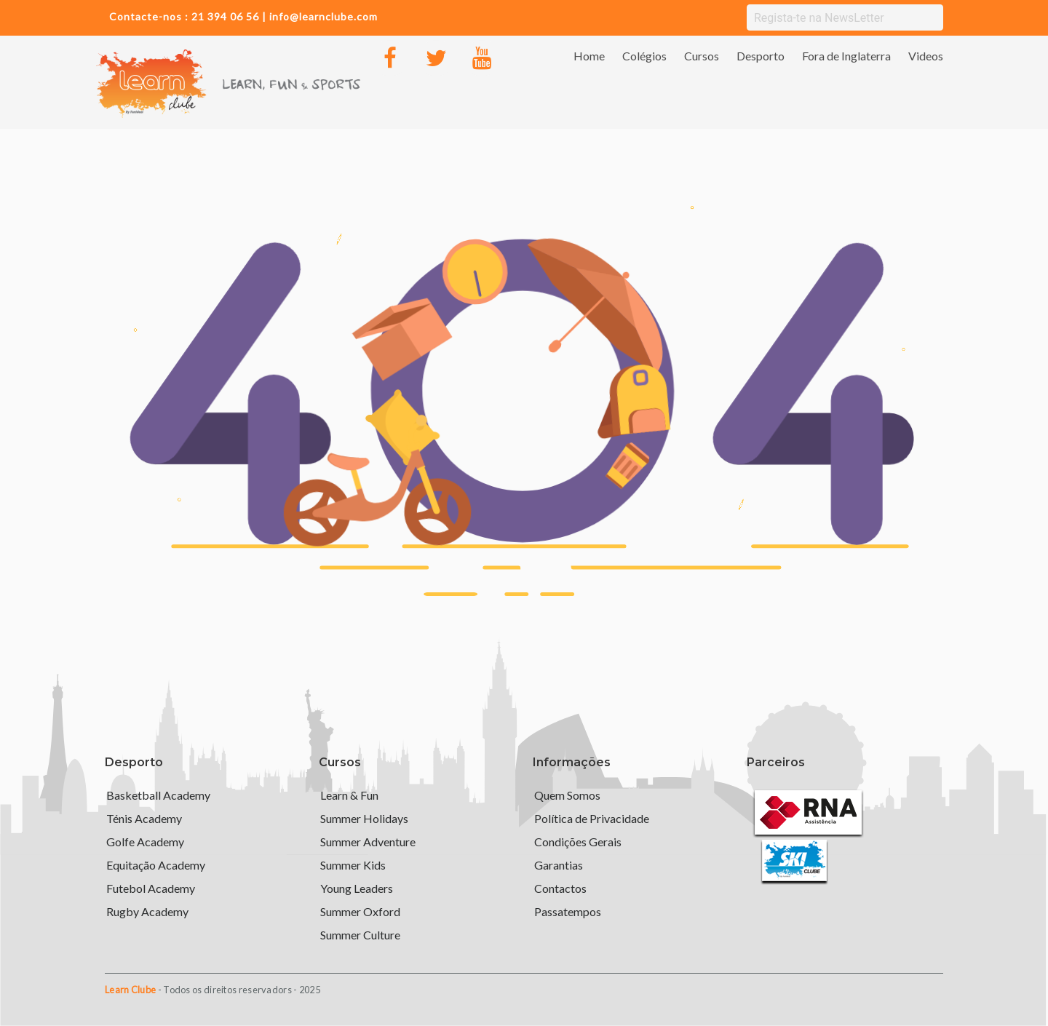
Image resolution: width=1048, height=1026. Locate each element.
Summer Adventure (368, 841)
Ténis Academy (144, 818)
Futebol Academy (150, 888)
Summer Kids (353, 865)
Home (589, 56)
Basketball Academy (158, 795)
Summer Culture (360, 935)
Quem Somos (567, 795)
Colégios (644, 56)
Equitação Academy (155, 865)
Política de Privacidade (591, 818)
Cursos (701, 56)
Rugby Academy (147, 911)
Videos (925, 56)
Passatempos (567, 911)
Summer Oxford (360, 911)
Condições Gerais (578, 841)
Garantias (558, 865)
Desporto (761, 56)
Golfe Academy (145, 841)
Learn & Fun (349, 795)
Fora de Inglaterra (846, 56)
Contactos (560, 888)
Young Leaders (356, 888)
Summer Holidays (364, 818)
